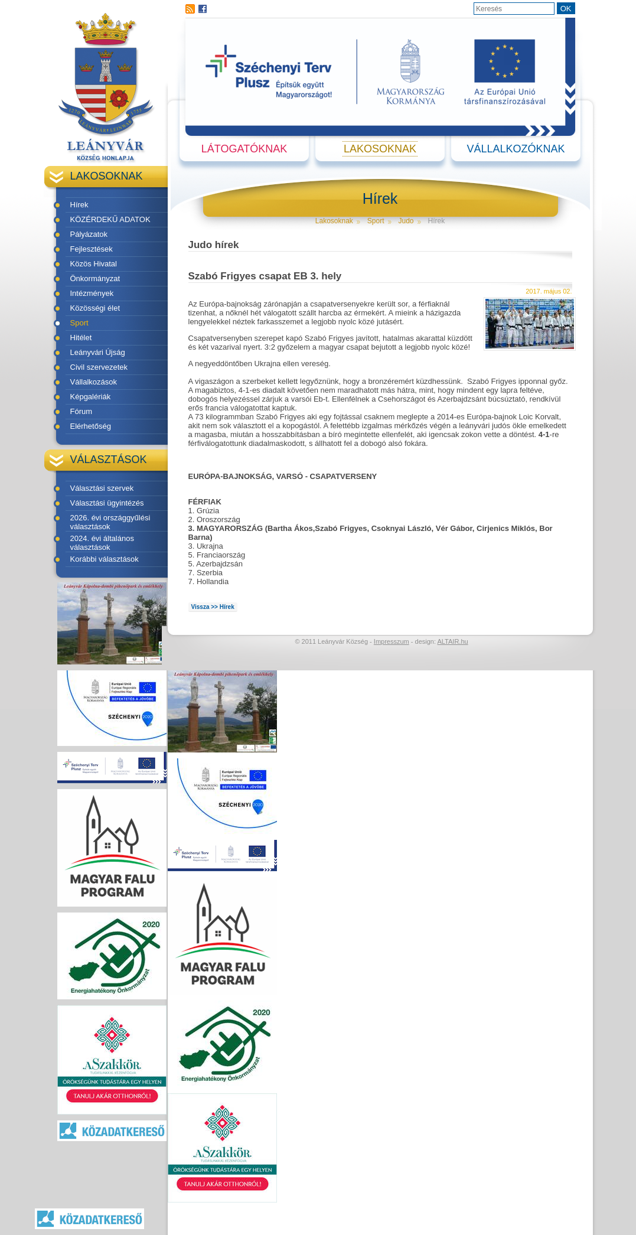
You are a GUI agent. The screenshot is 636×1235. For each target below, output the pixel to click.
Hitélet (81, 337)
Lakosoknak (380, 149)
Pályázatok (89, 234)
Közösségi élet (95, 308)
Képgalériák (90, 396)
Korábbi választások (104, 559)
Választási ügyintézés (107, 502)
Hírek (79, 204)
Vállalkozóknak (516, 149)
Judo (406, 221)
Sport (79, 322)
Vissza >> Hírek (212, 607)
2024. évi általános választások (102, 543)
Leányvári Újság (97, 352)
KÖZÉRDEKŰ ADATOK (110, 219)
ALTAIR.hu (452, 641)
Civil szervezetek (99, 367)
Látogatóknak (244, 149)
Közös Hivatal (93, 263)
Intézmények (92, 293)
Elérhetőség (90, 426)
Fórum (81, 411)
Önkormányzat (95, 278)
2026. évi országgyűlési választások (110, 522)
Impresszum (391, 641)
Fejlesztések (91, 249)
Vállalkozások (94, 381)
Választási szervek (102, 488)
